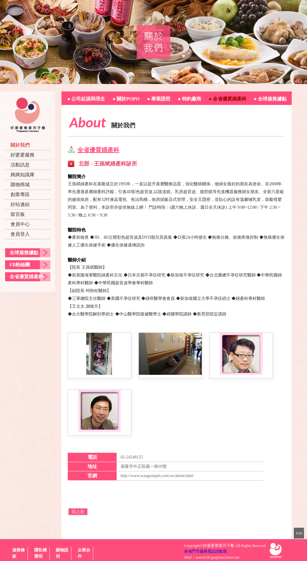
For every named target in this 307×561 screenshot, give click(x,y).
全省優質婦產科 (26, 276)
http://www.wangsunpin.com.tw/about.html (157, 475)
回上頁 (78, 511)
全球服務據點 (24, 252)
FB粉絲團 (20, 264)
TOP (299, 533)
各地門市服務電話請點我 (205, 551)
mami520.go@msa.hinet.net (217, 557)
